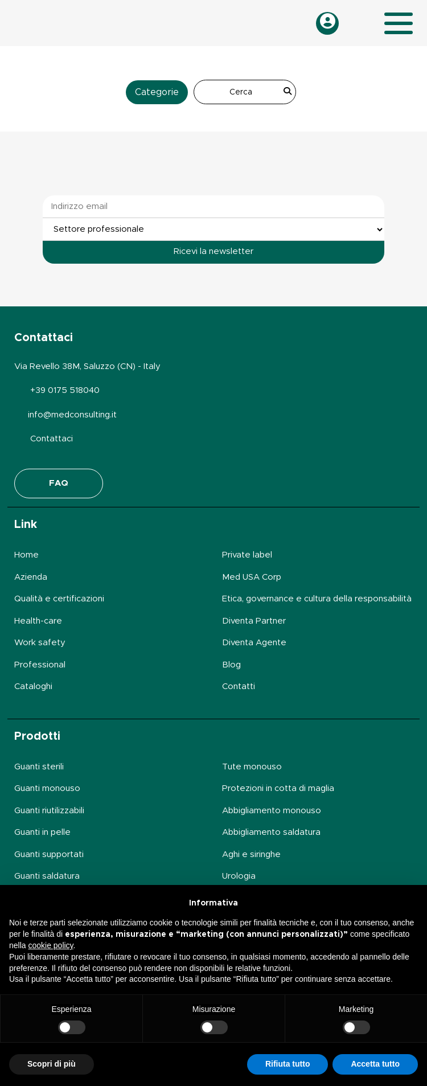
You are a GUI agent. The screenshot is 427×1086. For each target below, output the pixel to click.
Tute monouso (252, 767)
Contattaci (51, 439)
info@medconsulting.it (72, 415)
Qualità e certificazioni (59, 599)
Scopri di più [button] (51, 1063)
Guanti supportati (49, 854)
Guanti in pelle (42, 832)
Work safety (39, 642)
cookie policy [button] (50, 945)
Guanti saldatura (47, 876)
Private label (247, 555)
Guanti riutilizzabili (49, 810)
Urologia (239, 876)
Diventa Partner (254, 621)
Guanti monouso (47, 788)
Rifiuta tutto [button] (287, 1063)
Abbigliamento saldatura (271, 832)
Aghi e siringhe (251, 854)
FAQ (58, 483)
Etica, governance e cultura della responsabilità (317, 599)
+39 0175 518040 (65, 390)
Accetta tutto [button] (375, 1063)
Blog (231, 665)
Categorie (157, 92)
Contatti (238, 686)
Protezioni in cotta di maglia (278, 788)
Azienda (30, 577)
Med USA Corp (251, 577)
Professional (39, 665)
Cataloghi (33, 686)
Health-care (38, 621)
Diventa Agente (254, 642)
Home (26, 555)
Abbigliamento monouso (271, 810)
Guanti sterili (39, 767)
